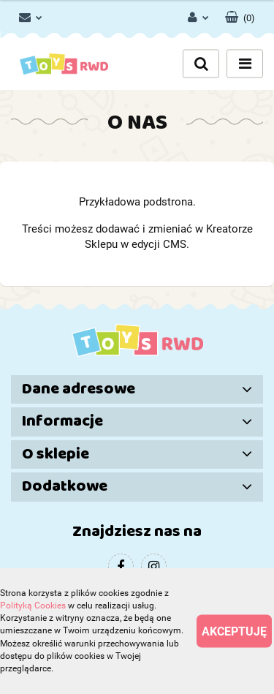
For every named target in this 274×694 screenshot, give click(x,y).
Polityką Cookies (33, 605)
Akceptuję (234, 631)
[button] (240, 14)
